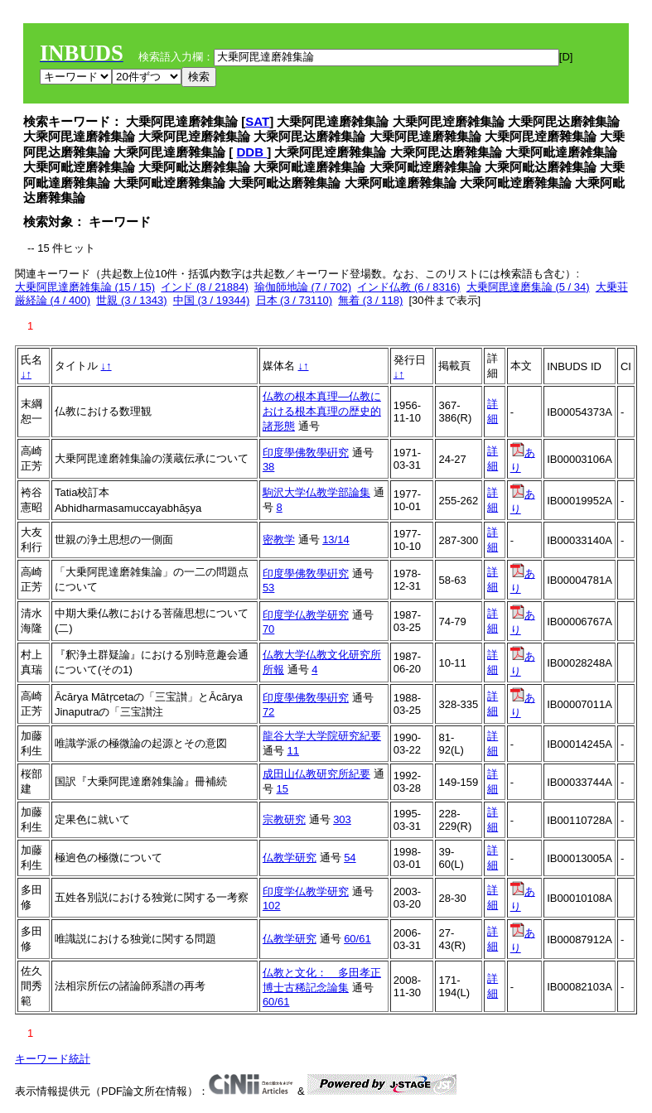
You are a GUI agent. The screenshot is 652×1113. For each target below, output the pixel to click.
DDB (252, 152)
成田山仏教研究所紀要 (316, 774)
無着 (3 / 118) (370, 300)
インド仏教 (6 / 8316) (408, 287)
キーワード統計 (52, 1059)
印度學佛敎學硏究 (306, 452)
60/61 (357, 938)
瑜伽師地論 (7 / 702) (302, 287)
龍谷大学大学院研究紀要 (322, 736)
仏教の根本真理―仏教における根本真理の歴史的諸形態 (322, 411)
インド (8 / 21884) (205, 287)
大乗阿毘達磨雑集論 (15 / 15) (85, 287)
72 (268, 712)
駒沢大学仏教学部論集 (316, 492)
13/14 (336, 539)
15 (282, 789)
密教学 (279, 539)
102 (272, 905)
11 (293, 750)
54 (349, 857)
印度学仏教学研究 (306, 615)
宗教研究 (284, 819)
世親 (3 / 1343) (131, 300)
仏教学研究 (289, 857)
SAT (257, 121)
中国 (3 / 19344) (211, 300)
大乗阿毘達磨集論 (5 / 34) (528, 287)
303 (342, 819)
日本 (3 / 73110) (294, 300)
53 (268, 587)
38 (268, 466)
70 (268, 629)
